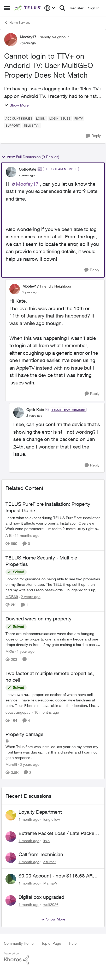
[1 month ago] (29, 819)
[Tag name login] (41, 118)
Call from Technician (41, 854)
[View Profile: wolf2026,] (10, 900)
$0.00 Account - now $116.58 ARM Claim (58, 876)
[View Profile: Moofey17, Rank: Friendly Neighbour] (10, 39)
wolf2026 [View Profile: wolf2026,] (50, 904)
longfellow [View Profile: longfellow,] (51, 819)
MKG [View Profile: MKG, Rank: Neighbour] (9, 651)
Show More (16, 105)
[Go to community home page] (28, 7)
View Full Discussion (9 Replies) (30, 156)
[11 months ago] (26, 535)
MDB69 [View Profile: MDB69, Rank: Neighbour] (11, 596)
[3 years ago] (28, 764)
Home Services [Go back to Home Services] (17, 22)
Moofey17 (27, 184)
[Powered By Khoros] (53, 958)
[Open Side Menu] (7, 8)
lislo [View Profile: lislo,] (46, 840)
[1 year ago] (24, 651)
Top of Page (51, 943)
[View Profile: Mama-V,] (10, 879)
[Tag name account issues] (18, 118)
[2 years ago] (29, 596)
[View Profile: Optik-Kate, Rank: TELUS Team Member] (11, 172)
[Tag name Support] (12, 125)
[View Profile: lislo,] (10, 836)
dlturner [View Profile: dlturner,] (49, 862)
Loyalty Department (40, 812)
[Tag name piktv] (78, 118)
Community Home (19, 943)
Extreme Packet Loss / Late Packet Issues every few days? (57, 833)
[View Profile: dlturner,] (10, 857)
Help (72, 943)
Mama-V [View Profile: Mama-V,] (50, 883)
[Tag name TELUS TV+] (31, 125)
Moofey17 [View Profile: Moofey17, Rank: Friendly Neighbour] (28, 37)
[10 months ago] (45, 712)
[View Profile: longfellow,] (10, 815)
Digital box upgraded (41, 897)
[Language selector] (49, 8)
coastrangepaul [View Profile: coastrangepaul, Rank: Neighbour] (18, 712)
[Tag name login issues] (60, 118)
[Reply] (93, 135)
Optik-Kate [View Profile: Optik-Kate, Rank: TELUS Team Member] (27, 169)
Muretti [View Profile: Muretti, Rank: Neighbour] (11, 764)
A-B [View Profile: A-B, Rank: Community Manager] (8, 535)
